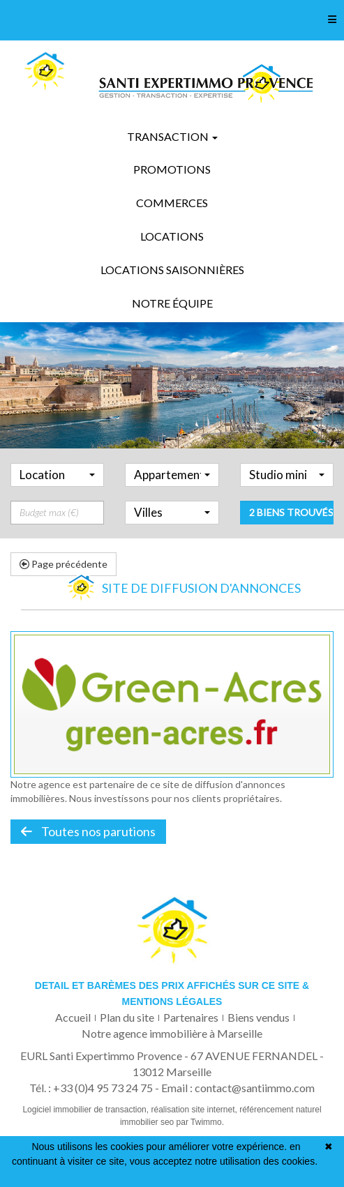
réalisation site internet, (195, 1109)
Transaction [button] (172, 136)
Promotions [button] (172, 169)
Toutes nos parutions (88, 831)
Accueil (73, 1017)
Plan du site (127, 1017)
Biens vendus (258, 1017)
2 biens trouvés (291, 535)
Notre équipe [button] (172, 303)
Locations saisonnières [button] (172, 269)
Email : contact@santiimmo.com (238, 1087)
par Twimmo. (200, 1122)
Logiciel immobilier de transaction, (86, 1109)
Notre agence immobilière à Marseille (172, 1033)
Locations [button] (172, 236)
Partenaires (190, 1017)
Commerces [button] (172, 202)
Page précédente (63, 564)
